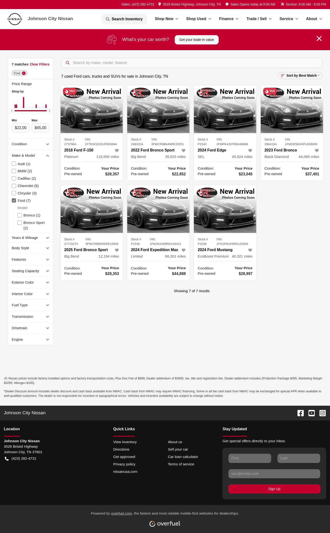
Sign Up (274, 489)
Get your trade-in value (196, 40)
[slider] (12, 111)
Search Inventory (124, 19)
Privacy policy (124, 464)
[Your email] (274, 474)
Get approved (124, 457)
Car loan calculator (183, 457)
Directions (121, 449)
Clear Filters (39, 64)
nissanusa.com (125, 471)
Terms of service (181, 464)
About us (175, 442)
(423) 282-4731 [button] (20, 458)
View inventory (125, 442)
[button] (190, 4)
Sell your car (178, 449)
